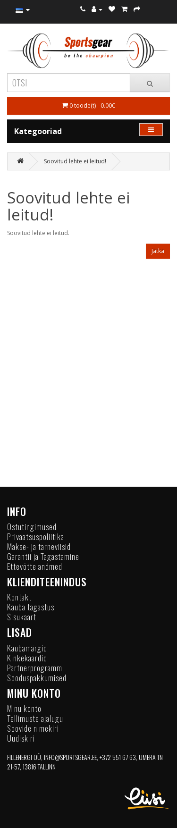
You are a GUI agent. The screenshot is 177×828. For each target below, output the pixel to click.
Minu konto (24, 708)
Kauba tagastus (30, 607)
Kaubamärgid (27, 648)
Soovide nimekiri (33, 728)
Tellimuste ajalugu (35, 718)
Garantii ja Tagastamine (43, 556)
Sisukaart (21, 617)
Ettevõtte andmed (34, 566)
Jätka (158, 251)
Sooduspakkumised (37, 678)
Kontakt (19, 597)
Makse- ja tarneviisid (39, 546)
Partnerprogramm (34, 668)
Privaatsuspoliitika (35, 536)
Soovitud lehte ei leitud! (75, 161)
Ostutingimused (32, 526)
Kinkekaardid (27, 658)
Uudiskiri (21, 738)
